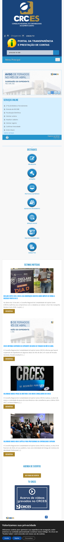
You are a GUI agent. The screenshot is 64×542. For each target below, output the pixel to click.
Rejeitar (17, 538)
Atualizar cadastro (12, 119)
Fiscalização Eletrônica (13, 113)
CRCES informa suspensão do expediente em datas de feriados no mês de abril (28, 346)
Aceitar (7, 538)
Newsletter (32, 253)
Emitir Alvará (10, 130)
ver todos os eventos (32, 475)
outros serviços (9, 133)
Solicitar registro (11, 123)
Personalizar (29, 538)
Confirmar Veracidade (13, 126)
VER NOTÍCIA (9, 311)
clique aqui (54, 136)
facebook (52, 518)
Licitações (32, 179)
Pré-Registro (32, 164)
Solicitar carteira (11, 116)
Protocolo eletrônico (32, 194)
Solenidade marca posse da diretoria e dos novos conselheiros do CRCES (27, 394)
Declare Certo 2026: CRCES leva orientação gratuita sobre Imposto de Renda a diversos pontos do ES (29, 297)
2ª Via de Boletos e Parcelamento (16, 106)
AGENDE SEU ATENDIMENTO (32, 208)
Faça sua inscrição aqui (32, 238)
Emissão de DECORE (12, 109)
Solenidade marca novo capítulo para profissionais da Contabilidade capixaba (29, 441)
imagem (32, 158)
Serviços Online (32, 223)
